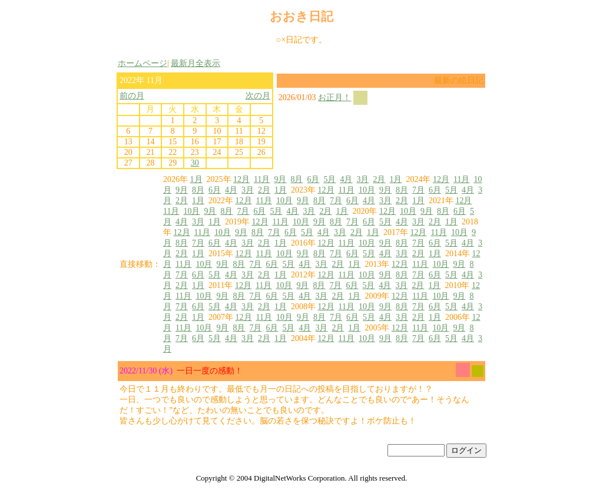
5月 (329, 179)
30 (195, 162)
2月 (379, 179)
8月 (296, 179)
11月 (262, 179)
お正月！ (334, 97)
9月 (280, 179)
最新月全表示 (195, 63)
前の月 (132, 95)
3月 (362, 179)
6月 (313, 179)
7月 (418, 190)
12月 (241, 179)
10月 (367, 190)
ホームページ (142, 63)
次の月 (258, 95)
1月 (196, 179)
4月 (346, 179)
